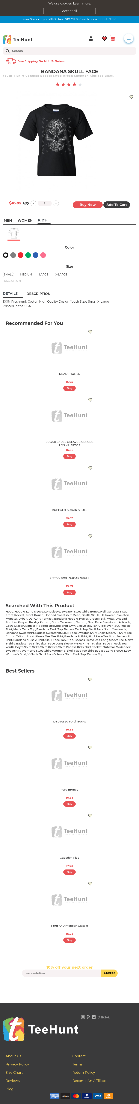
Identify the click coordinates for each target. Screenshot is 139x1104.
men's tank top (24, 629)
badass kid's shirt (78, 647)
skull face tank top (59, 640)
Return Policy (83, 1073)
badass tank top (76, 629)
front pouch (34, 615)
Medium (26, 274)
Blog (9, 1089)
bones (94, 611)
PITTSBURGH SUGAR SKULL (69, 578)
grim (55, 622)
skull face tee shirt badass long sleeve (95, 650)
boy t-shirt (23, 647)
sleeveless (84, 625)
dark (31, 618)
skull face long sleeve (56, 643)
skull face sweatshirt (102, 622)
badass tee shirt (27, 643)
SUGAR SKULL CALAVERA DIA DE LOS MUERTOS (69, 443)
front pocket (15, 615)
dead (76, 615)
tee (129, 633)
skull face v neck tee (111, 643)
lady (127, 650)
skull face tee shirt (102, 636)
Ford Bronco (69, 789)
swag (124, 611)
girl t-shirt (39, 647)
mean (20, 625)
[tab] (13, 294)
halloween (108, 615)
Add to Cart (116, 205)
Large (43, 274)
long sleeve (34, 611)
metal (110, 618)
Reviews (13, 1081)
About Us (13, 1056)
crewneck (119, 629)
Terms (77, 1064)
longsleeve (52, 611)
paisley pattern (39, 622)
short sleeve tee (38, 636)
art (38, 618)
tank (95, 625)
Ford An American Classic (69, 925)
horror (83, 618)
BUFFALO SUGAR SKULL (69, 510)
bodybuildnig (58, 625)
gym (72, 625)
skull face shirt (100, 629)
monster (11, 618)
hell (103, 611)
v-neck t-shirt (84, 643)
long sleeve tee (112, 640)
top (103, 625)
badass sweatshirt (48, 633)
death (85, 615)
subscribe (109, 973)
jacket (97, 647)
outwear (109, 647)
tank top (79, 654)
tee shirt (57, 636)
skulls (95, 615)
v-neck (33, 654)
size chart (12, 281)
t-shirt (121, 633)
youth (10, 647)
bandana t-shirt (75, 636)
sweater (67, 611)
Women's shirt (16, 654)
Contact (79, 1056)
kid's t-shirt (56, 647)
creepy (94, 618)
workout (113, 625)
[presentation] (69, 986)
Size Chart (14, 1073)
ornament (67, 622)
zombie (11, 622)
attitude (124, 622)
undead (121, 618)
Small (8, 274)
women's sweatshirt (36, 650)
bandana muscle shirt (28, 640)
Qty (26, 203)
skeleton (123, 615)
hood (9, 611)
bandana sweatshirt (20, 633)
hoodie (20, 611)
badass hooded (36, 625)
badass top (95, 654)
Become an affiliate (89, 1081)
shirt (93, 633)
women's (59, 650)
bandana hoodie (66, 618)
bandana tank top (49, 629)
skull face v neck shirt (55, 654)
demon (81, 622)
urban (23, 618)
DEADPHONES (69, 374)
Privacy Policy (17, 1064)
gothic (10, 625)
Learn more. (82, 3)
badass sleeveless (87, 640)
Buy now (88, 205)
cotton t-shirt (16, 636)
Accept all (69, 11)
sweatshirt (81, 611)
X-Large (61, 274)
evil (103, 618)
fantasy (47, 618)
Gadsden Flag (69, 857)
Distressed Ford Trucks (69, 721)
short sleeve (106, 633)
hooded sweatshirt (58, 615)
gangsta (113, 611)
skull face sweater (75, 633)
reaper (23, 622)
